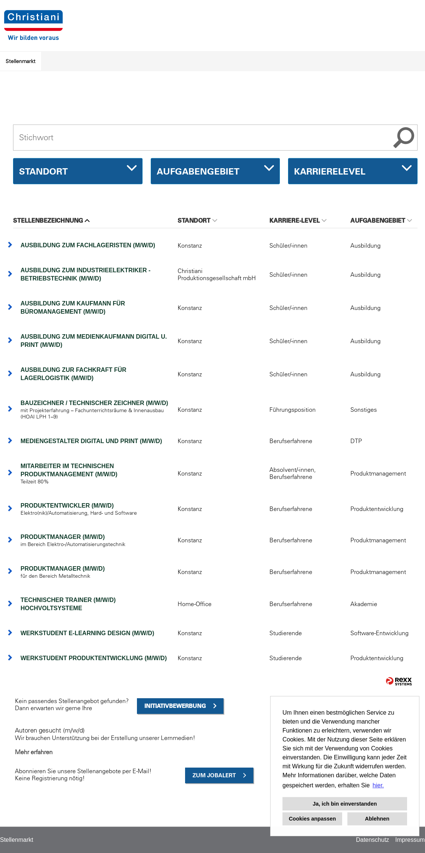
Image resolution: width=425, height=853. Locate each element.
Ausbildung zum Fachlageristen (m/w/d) (88, 245)
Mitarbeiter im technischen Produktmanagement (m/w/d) (69, 470)
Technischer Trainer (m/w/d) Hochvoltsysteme (68, 604)
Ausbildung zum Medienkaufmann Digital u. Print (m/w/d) (94, 340)
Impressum (410, 840)
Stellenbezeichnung (51, 220)
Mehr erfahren (34, 752)
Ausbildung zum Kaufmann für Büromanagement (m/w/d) (73, 307)
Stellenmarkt (20, 61)
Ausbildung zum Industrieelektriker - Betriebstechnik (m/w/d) (85, 274)
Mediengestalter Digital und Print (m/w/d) (91, 441)
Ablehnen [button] (377, 819)
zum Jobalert (214, 775)
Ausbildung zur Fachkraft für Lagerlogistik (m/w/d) (73, 374)
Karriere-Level (297, 220)
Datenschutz (372, 840)
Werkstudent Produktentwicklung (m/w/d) (94, 658)
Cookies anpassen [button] (312, 819)
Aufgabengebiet (381, 220)
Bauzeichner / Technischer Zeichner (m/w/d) (94, 403)
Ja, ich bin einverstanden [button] (345, 804)
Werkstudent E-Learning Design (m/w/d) (87, 633)
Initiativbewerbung (175, 705)
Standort (197, 220)
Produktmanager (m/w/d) (63, 537)
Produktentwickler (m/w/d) (67, 505)
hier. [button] (378, 785)
